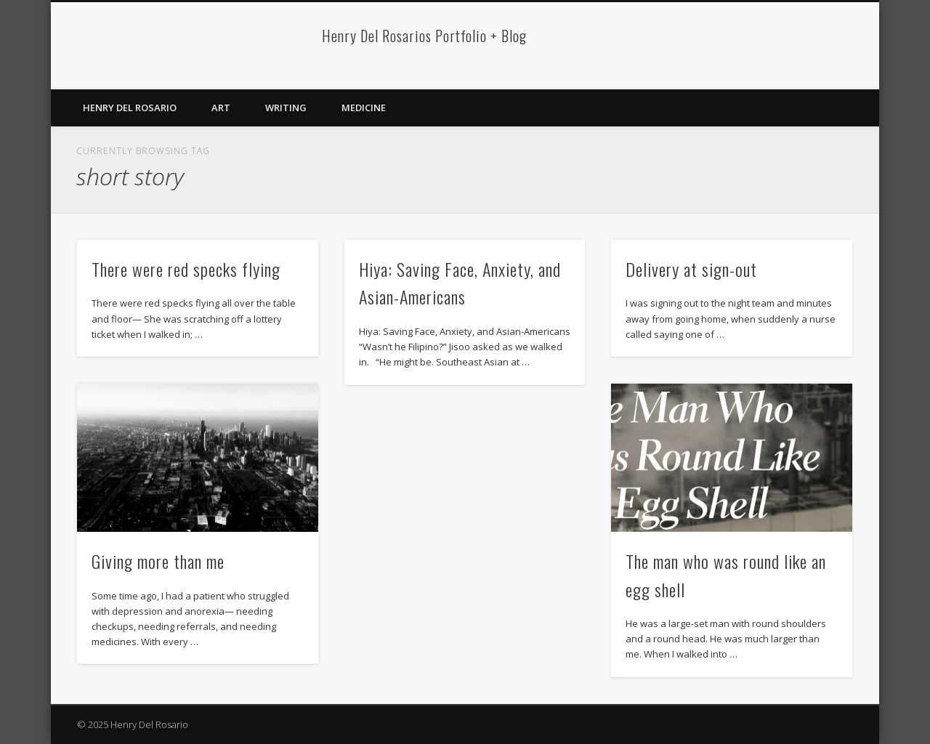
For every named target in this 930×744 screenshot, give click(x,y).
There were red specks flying (186, 269)
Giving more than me (158, 561)
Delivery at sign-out (691, 269)
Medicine (363, 107)
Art (220, 107)
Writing (286, 107)
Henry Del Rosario (130, 107)
